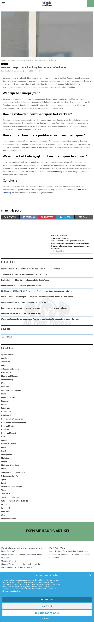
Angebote (4, 64)
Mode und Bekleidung (10, 465)
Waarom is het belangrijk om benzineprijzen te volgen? (71, 246)
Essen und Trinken (8, 397)
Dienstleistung (7, 380)
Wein (3, 515)
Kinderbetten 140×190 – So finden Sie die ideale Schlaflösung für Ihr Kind (30, 269)
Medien (4, 462)
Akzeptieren (47, 599)
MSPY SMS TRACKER (57, 548)
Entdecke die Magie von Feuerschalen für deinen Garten (23, 302)
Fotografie (5, 408)
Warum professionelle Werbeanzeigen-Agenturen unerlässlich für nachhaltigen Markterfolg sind (40, 319)
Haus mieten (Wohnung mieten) (13, 422)
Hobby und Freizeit (8, 433)
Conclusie (56, 249)
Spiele (3, 479)
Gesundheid (6, 412)
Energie (4, 394)
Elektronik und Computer (11, 390)
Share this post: (61, 251)
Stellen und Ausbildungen (11, 487)
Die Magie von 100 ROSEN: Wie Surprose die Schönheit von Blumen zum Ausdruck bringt (36, 291)
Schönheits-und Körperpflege (13, 472)
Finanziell (5, 401)
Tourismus (5, 494)
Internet (4, 440)
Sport (3, 483)
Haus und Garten (8, 426)
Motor (3, 469)
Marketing (5, 458)
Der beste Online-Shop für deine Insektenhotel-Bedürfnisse (25, 280)
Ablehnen (47, 606)
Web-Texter (5, 512)
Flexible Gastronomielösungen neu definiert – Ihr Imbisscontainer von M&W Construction (37, 297)
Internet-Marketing (8, 444)
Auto (3, 365)
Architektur (5, 362)
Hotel (3, 437)
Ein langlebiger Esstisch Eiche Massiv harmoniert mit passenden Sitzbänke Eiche (34, 308)
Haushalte (5, 430)
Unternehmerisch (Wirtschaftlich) (14, 501)
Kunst (3, 451)
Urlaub (3, 504)
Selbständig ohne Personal (12, 476)
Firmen (4, 405)
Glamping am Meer (8, 561)
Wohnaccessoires (8, 519)
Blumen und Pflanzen (9, 376)
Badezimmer (6, 372)
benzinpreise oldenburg (12, 87)
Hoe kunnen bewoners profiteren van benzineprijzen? (71, 243)
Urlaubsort (5, 508)
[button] (90, 575)
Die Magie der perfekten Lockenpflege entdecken (21, 313)
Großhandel (6, 415)
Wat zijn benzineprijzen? (61, 238)
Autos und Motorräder (10, 369)
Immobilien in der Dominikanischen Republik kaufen (69, 551)
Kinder (4, 447)
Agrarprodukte (7, 355)
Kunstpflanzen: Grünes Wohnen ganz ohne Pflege (21, 286)
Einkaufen (5, 387)
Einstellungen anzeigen (47, 613)
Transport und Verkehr (10, 497)
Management (6, 455)
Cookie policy (44, 618)
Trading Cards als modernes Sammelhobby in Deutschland (25, 274)
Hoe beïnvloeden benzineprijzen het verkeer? (68, 241)
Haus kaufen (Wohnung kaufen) (13, 419)
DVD (3, 383)
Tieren (3, 490)
